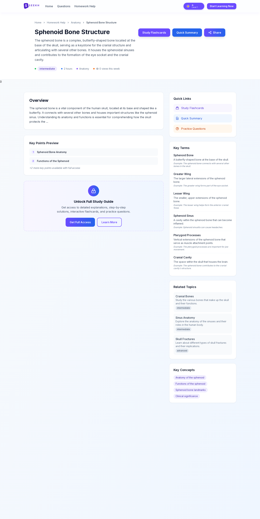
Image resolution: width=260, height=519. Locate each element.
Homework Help (84, 6)
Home (49, 6)
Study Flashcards (154, 32)
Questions (63, 6)
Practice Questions (191, 128)
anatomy (76, 22)
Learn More (109, 222)
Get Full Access (80, 222)
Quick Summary (187, 32)
